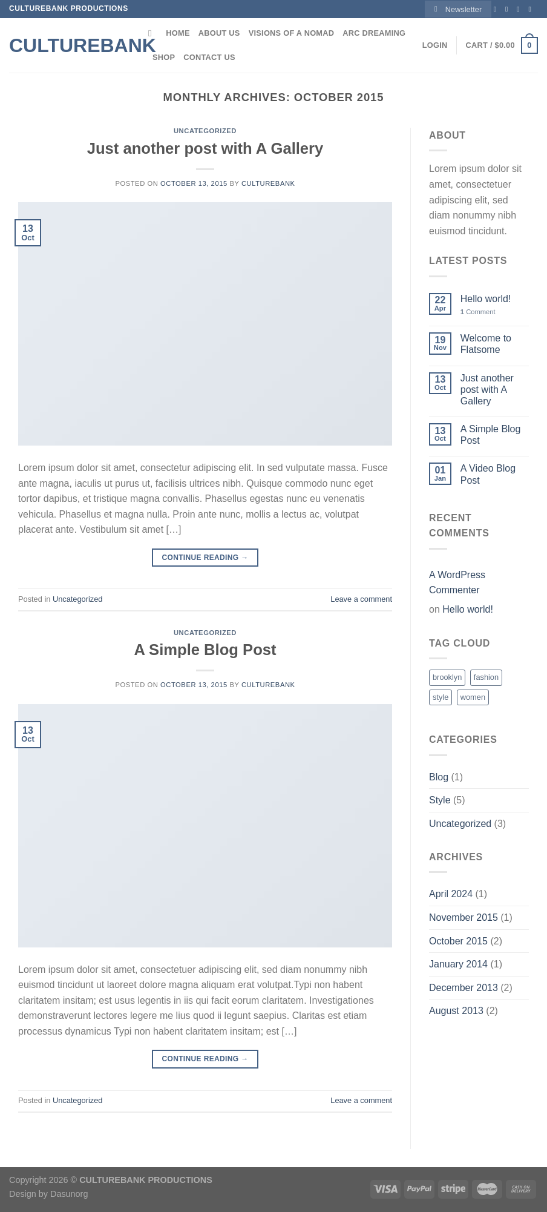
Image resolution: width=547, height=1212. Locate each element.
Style (440, 800)
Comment (478, 311)
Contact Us (209, 57)
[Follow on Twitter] (520, 9)
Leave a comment (361, 599)
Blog (438, 777)
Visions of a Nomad (292, 33)
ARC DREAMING (373, 33)
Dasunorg (69, 1194)
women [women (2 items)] (472, 697)
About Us (219, 33)
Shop (163, 57)
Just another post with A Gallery (205, 148)
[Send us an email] (532, 9)
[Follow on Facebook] (497, 9)
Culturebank (69, 45)
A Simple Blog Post (205, 649)
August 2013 (456, 1011)
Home (177, 33)
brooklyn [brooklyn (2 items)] (447, 677)
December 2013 (463, 988)
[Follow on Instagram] (509, 9)
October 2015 (458, 941)
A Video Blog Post (488, 474)
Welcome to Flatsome (485, 344)
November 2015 (463, 917)
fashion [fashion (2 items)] (486, 677)
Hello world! (485, 299)
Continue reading (205, 558)
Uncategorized (205, 130)
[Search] (152, 33)
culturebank (268, 183)
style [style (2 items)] (440, 697)
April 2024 (451, 894)
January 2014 (458, 964)
